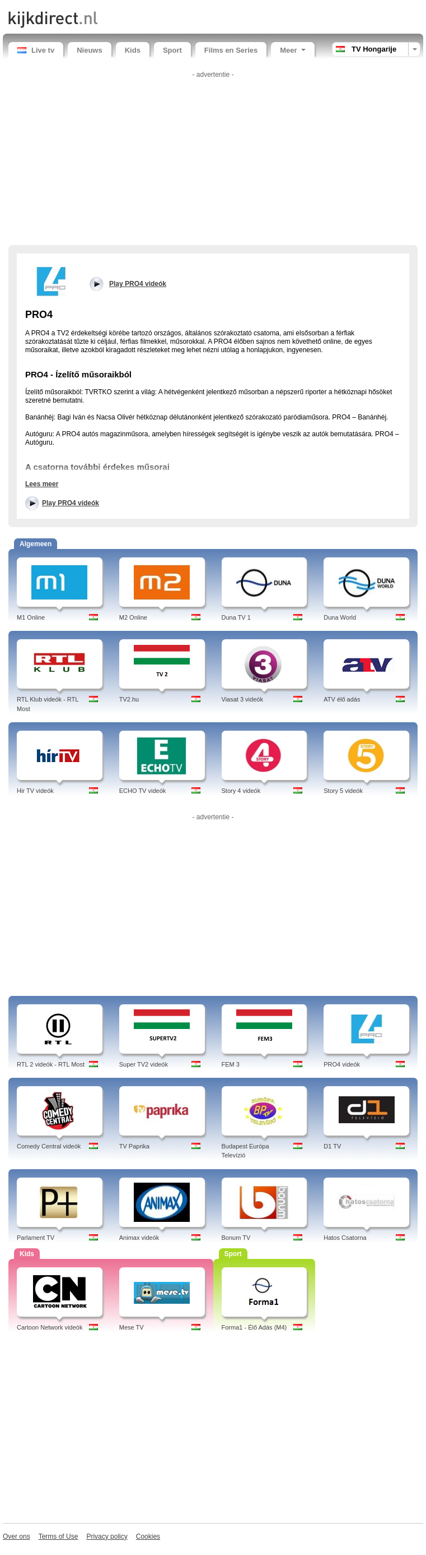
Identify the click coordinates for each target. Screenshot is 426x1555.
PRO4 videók (342, 1064)
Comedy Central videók (49, 1146)
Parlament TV (35, 1237)
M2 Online (133, 617)
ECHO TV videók (142, 790)
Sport (172, 50)
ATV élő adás (342, 699)
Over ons (16, 1536)
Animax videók (139, 1237)
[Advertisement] (213, 160)
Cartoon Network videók (49, 1327)
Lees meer (41, 484)
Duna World (340, 617)
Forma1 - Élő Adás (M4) (254, 1327)
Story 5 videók (343, 790)
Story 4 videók (241, 790)
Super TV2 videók (143, 1064)
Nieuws (89, 50)
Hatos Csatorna (345, 1237)
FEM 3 (231, 1064)
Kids (133, 50)
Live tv (35, 50)
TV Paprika (134, 1146)
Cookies (148, 1536)
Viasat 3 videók (242, 699)
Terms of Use (58, 1536)
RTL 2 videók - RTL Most (51, 1064)
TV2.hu (129, 699)
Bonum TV (236, 1237)
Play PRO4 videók (70, 503)
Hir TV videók (35, 790)
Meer (292, 50)
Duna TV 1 (236, 617)
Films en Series (231, 50)
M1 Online (31, 617)
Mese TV (131, 1327)
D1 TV (332, 1146)
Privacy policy (106, 1536)
